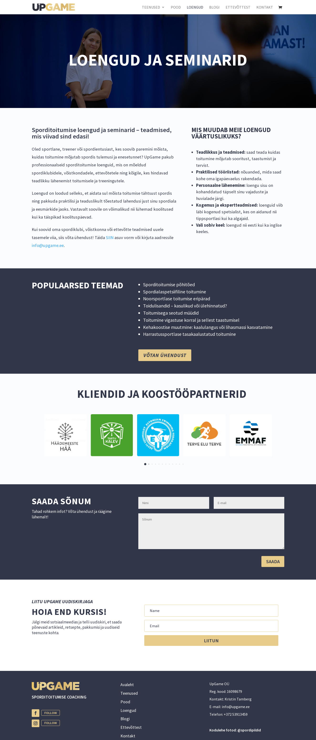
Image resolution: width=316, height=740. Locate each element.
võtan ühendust (164, 355)
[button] (145, 464)
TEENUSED (151, 7)
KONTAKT (264, 7)
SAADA (273, 561)
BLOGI (214, 7)
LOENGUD (195, 7)
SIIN (110, 237)
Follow (50, 713)
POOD (176, 7)
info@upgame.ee (48, 245)
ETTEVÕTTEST (238, 7)
